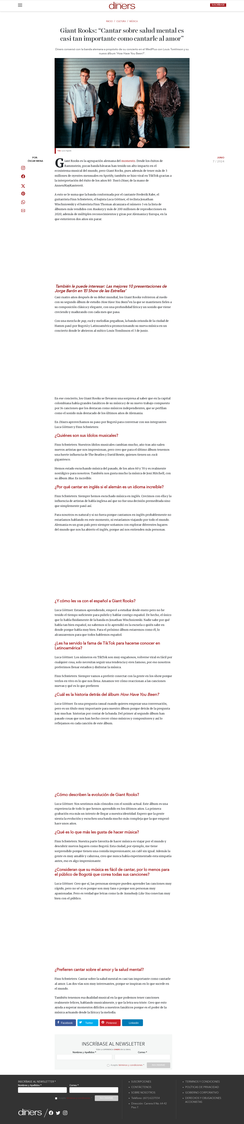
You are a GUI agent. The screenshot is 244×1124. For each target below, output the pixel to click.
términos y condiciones (130, 1065)
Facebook (64, 1022)
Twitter (85, 1022)
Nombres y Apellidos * (84, 1052)
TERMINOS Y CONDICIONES (202, 1082)
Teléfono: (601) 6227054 (145, 1098)
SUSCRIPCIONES (141, 1082)
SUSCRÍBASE (218, 5)
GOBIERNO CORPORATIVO (202, 1093)
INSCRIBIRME (158, 1065)
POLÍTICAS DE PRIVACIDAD (202, 1087)
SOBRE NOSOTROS (143, 1093)
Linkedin (130, 1022)
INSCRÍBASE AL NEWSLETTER (37, 1082)
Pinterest (108, 1022)
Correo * (142, 1052)
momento (128, 161)
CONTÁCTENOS (141, 1087)
